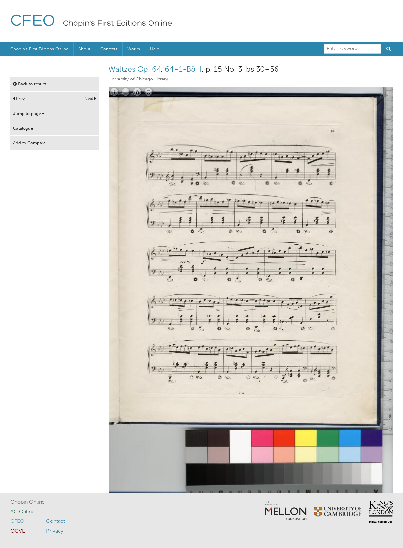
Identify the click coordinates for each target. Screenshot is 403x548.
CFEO (32, 21)
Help (154, 48)
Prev (19, 98)
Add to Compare (29, 142)
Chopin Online (27, 502)
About (84, 48)
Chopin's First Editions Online (117, 23)
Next (90, 98)
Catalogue (23, 128)
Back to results (30, 83)
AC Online (22, 511)
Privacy (54, 531)
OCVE (17, 531)
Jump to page (28, 113)
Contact (55, 521)
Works (133, 48)
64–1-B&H (183, 69)
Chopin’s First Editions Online (39, 48)
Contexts (108, 48)
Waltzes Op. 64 (135, 69)
